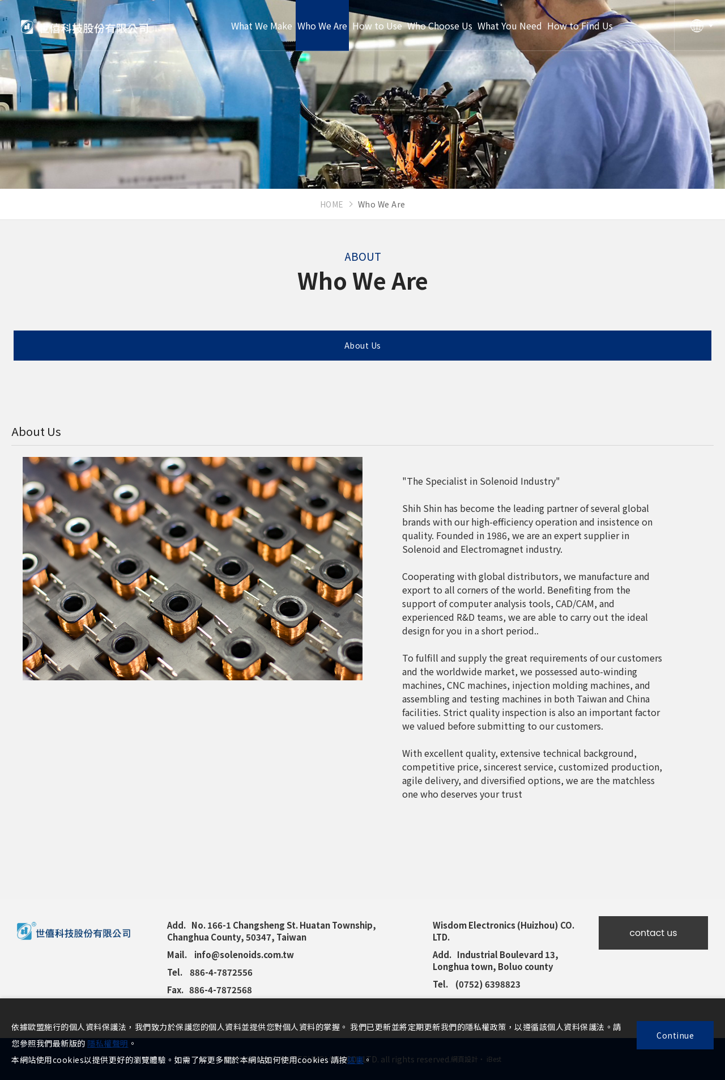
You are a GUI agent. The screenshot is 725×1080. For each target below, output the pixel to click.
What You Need (509, 25)
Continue (675, 1035)
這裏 (355, 1059)
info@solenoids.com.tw (244, 954)
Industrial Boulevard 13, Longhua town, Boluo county (495, 960)
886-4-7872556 (221, 972)
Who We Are (322, 25)
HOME (332, 204)
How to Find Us (580, 25)
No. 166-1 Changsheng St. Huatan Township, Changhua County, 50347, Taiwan (271, 931)
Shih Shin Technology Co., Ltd (84, 25)
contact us (653, 932)
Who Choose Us (439, 25)
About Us (362, 345)
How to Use (377, 25)
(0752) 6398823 (488, 984)
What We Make (261, 25)
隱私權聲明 (108, 1043)
